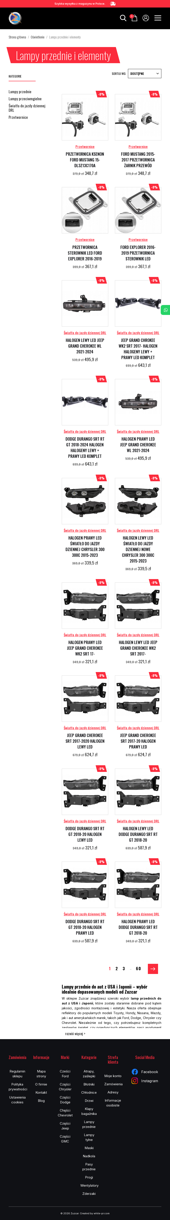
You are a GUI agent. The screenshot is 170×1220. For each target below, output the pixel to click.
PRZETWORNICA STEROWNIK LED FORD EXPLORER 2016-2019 (85, 252)
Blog (41, 1101)
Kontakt (41, 1092)
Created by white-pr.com (95, 1213)
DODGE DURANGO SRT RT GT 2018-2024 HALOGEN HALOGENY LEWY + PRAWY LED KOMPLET (85, 447)
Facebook (145, 1072)
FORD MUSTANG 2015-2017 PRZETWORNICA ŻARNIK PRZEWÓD (138, 159)
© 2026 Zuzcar (69, 1213)
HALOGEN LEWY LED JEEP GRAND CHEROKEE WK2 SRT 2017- (138, 648)
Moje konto (113, 1076)
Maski (89, 1148)
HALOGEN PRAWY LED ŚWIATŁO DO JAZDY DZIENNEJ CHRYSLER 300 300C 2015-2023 (85, 546)
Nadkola (89, 1156)
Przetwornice (18, 117)
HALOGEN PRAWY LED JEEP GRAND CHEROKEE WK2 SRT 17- (85, 648)
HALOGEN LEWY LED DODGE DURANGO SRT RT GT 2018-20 (138, 834)
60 (138, 968)
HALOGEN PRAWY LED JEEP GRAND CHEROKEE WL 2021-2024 (138, 444)
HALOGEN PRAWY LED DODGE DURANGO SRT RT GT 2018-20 (138, 927)
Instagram (144, 1081)
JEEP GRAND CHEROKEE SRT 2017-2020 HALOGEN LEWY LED (85, 741)
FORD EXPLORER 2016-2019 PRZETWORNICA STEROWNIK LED (138, 252)
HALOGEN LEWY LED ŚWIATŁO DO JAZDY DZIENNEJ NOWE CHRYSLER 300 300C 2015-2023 (138, 549)
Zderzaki (89, 1194)
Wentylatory (89, 1185)
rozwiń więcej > (75, 1033)
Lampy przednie (20, 91)
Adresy (113, 1092)
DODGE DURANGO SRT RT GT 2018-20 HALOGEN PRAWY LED (85, 927)
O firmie (41, 1084)
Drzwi (89, 1101)
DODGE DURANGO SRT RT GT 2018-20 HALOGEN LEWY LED (85, 834)
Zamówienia (113, 1084)
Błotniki (89, 1084)
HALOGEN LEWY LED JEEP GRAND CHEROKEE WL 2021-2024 (85, 345)
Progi (89, 1177)
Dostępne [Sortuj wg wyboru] (144, 73)
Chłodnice (89, 1092)
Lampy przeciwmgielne (25, 99)
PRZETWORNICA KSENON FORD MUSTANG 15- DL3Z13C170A (85, 159)
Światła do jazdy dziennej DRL (27, 108)
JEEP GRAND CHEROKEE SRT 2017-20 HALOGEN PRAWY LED (138, 741)
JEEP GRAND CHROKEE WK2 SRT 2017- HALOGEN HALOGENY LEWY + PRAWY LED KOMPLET (138, 348)
